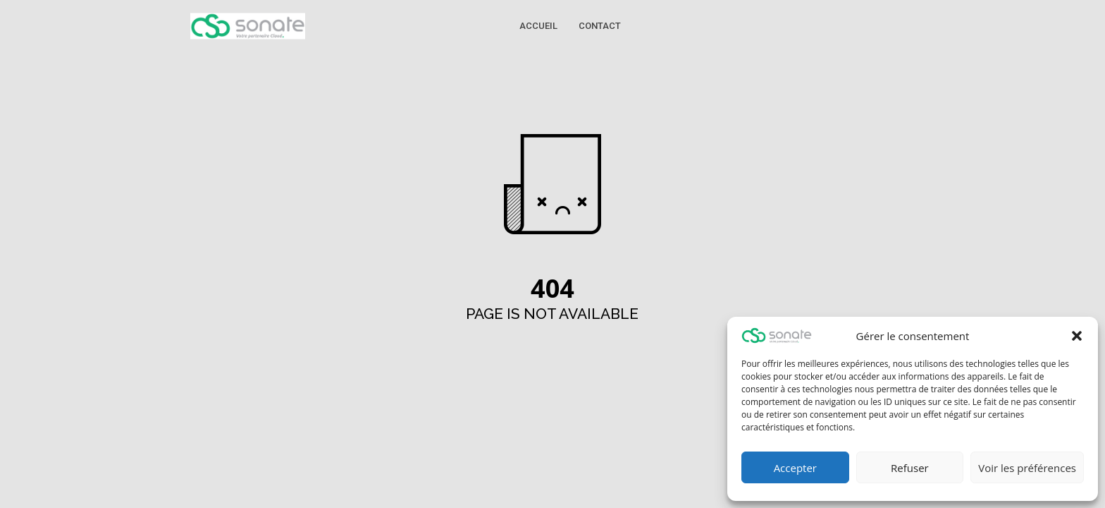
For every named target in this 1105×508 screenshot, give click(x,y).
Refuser (910, 468)
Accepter (795, 468)
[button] (1077, 336)
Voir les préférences (1027, 468)
